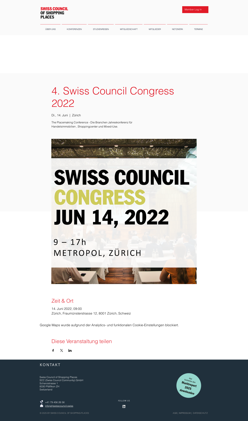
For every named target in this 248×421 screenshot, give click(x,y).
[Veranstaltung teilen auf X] (61, 350)
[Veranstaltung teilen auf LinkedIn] (70, 350)
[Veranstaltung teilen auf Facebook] (53, 350)
